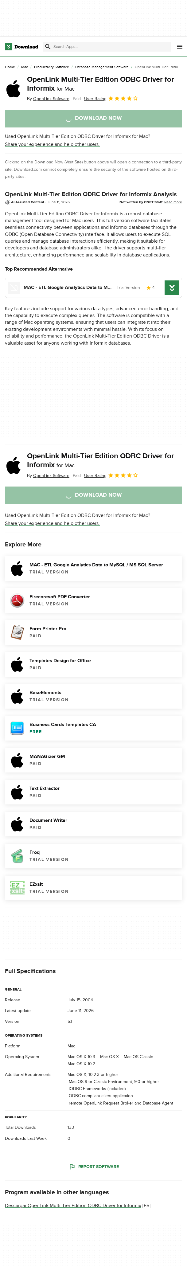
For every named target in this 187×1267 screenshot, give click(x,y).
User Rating (111, 98)
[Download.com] (21, 46)
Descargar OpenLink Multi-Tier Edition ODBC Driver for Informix (73, 1205)
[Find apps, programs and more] (107, 47)
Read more (173, 202)
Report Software (93, 1166)
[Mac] (24, 67)
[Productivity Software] (51, 67)
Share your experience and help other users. (52, 144)
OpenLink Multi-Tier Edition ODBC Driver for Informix (100, 84)
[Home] (10, 67)
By (48, 98)
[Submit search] (48, 47)
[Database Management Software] (102, 67)
